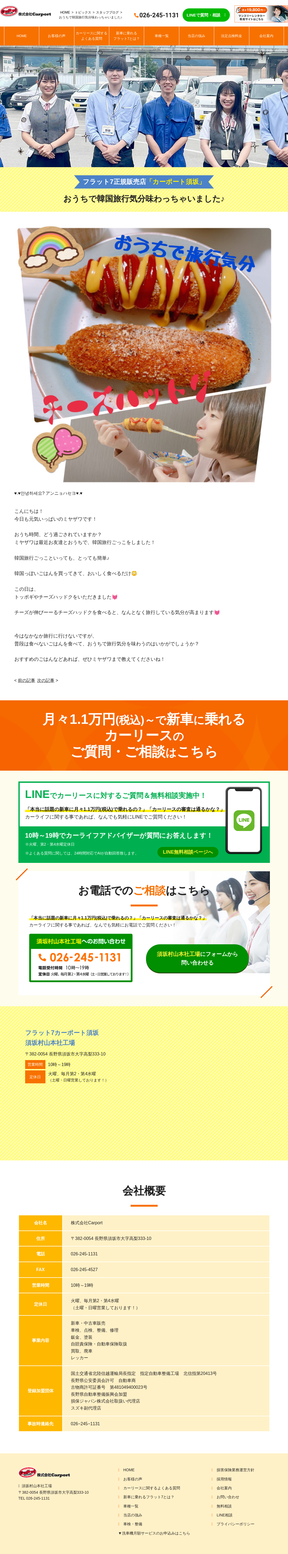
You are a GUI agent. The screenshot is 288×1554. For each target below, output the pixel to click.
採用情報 (224, 1479)
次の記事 (45, 680)
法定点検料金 (231, 36)
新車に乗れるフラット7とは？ (126, 36)
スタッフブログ (107, 12)
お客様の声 (56, 36)
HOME (65, 12)
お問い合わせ (228, 1497)
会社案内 (266, 36)
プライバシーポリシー (235, 1524)
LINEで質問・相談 (203, 15)
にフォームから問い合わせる (197, 958)
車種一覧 (162, 36)
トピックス (83, 12)
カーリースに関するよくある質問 (91, 36)
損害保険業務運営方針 (235, 1470)
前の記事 (26, 680)
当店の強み (196, 36)
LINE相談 (225, 1515)
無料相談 (224, 1506)
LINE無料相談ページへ (188, 852)
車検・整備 (132, 1524)
